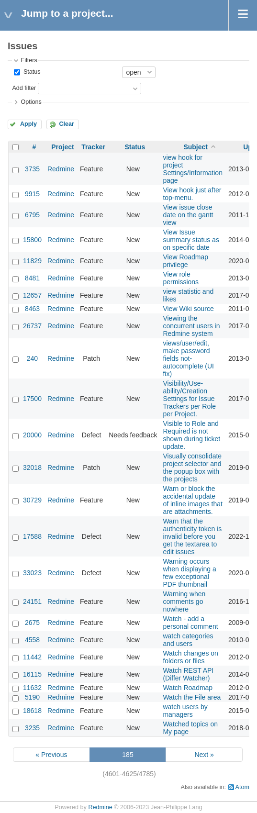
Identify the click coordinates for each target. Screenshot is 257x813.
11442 (32, 657)
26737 (32, 326)
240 (32, 358)
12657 (32, 295)
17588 (32, 536)
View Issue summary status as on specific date (191, 239)
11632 (32, 687)
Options (31, 102)
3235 (32, 728)
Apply (28, 124)
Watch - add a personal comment (190, 622)
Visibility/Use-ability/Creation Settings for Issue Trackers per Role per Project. (189, 398)
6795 (32, 215)
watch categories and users (188, 639)
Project (62, 147)
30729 (32, 500)
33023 (32, 573)
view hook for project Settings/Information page (193, 169)
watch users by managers (185, 710)
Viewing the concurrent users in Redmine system (191, 325)
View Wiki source (188, 308)
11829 (32, 261)
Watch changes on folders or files (190, 657)
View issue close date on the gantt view (188, 214)
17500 (32, 398)
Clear (66, 124)
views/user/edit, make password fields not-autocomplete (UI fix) (188, 358)
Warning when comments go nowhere (184, 601)
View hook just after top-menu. (192, 193)
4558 (32, 640)
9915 (32, 194)
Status (31, 71)
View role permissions (181, 278)
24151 (32, 601)
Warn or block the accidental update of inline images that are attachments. (193, 500)
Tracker (93, 147)
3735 (32, 169)
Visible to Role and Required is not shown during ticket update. (191, 435)
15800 (32, 240)
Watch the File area (192, 697)
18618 (32, 710)
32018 (32, 467)
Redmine (60, 169)
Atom (242, 787)
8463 (32, 308)
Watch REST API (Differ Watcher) (188, 674)
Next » (203, 754)
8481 (32, 278)
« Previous (51, 754)
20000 (32, 435)
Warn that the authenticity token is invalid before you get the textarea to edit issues (192, 536)
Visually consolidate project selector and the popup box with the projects (192, 467)
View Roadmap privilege (185, 260)
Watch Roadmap (187, 687)
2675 (32, 622)
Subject (195, 147)
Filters (29, 60)
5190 (32, 697)
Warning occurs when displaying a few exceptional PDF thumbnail (189, 572)
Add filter (24, 88)
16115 (32, 674)
